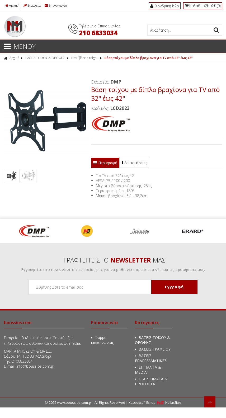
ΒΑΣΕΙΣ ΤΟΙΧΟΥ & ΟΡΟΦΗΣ (45, 58)
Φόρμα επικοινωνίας (102, 340)
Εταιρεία (32, 5)
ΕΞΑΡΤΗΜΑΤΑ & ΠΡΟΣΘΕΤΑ (151, 381)
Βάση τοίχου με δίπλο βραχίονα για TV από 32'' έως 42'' (149, 58)
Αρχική (12, 5)
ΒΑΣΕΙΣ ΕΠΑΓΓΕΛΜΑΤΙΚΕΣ (151, 358)
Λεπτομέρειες (134, 162)
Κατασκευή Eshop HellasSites (155, 402)
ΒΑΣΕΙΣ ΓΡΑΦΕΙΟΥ (153, 349)
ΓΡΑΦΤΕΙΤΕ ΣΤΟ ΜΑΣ (114, 260)
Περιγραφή (105, 162)
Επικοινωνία (56, 5)
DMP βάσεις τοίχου (84, 58)
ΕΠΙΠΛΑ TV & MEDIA (148, 370)
